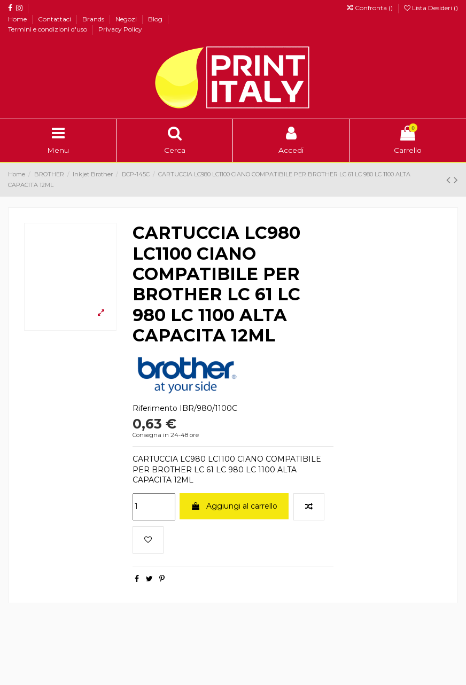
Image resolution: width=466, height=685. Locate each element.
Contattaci (55, 19)
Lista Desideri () (431, 8)
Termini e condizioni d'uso (48, 29)
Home (18, 19)
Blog (156, 19)
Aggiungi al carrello (234, 506)
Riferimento (155, 408)
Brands (94, 19)
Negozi (126, 19)
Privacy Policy (120, 29)
